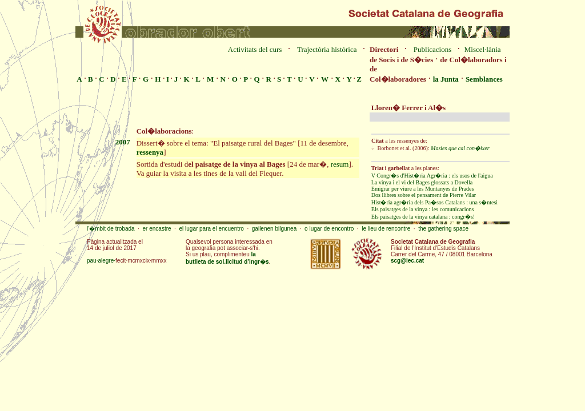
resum (340, 164)
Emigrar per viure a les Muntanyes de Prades (422, 189)
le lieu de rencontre (386, 228)
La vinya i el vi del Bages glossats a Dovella (421, 182)
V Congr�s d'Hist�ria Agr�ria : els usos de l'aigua (432, 175)
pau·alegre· (101, 260)
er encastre (157, 228)
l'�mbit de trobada (111, 228)
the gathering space (443, 228)
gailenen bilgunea (274, 228)
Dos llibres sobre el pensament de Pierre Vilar (423, 195)
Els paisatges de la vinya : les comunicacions (422, 209)
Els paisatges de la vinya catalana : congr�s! (423, 216)
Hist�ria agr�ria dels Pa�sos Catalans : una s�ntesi (434, 202)
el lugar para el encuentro (211, 228)
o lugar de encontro (329, 228)
